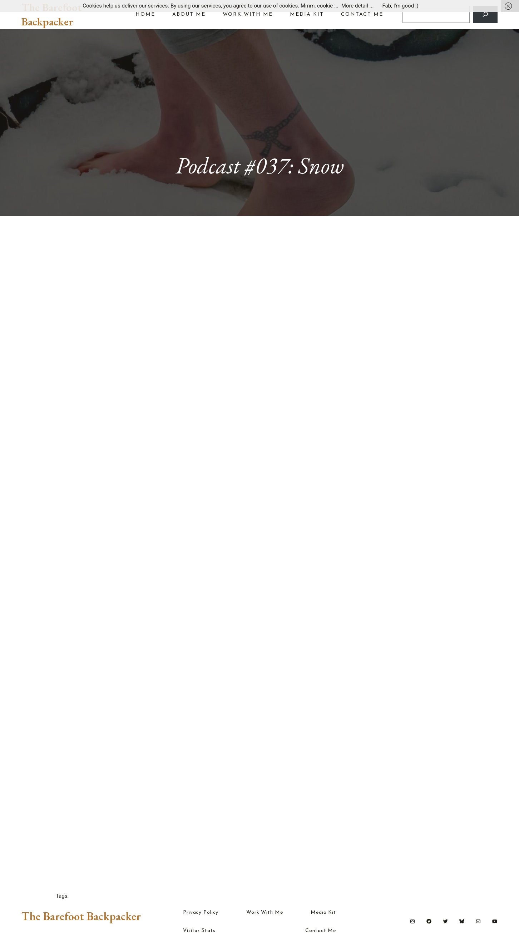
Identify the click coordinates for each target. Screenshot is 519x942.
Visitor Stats (199, 930)
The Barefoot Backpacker (51, 14)
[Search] (485, 14)
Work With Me (264, 912)
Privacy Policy (200, 912)
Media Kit (323, 912)
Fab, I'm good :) (400, 6)
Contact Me (320, 930)
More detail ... (357, 6)
